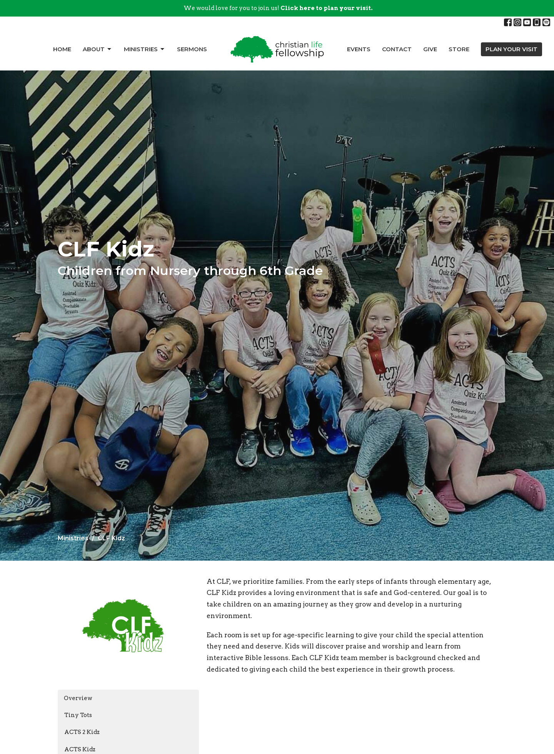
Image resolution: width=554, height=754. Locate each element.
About (97, 49)
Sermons (192, 49)
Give (430, 49)
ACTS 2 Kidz (82, 732)
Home (62, 49)
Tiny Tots (78, 715)
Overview (78, 698)
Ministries (144, 49)
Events (358, 49)
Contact (397, 49)
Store (459, 49)
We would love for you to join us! (278, 8)
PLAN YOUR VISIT (511, 49)
